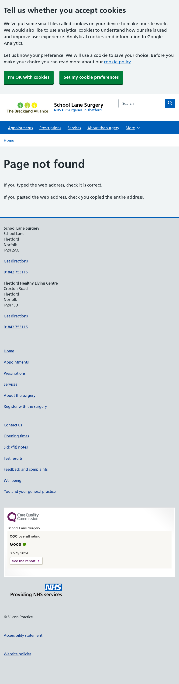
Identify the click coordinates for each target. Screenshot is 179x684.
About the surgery (103, 128)
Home (9, 140)
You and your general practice (30, 491)
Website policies (17, 654)
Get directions (16, 261)
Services (74, 128)
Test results (13, 458)
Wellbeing (12, 480)
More (133, 128)
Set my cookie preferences (91, 77)
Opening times (16, 436)
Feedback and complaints (26, 469)
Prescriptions (50, 128)
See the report (23, 561)
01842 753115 (16, 272)
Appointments (20, 128)
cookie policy (117, 62)
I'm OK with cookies (28, 77)
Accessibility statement (23, 635)
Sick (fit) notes (16, 447)
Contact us (13, 425)
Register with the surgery (25, 406)
